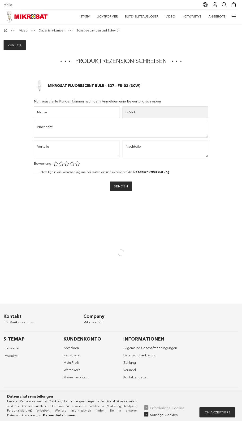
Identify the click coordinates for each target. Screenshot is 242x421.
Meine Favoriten (75, 377)
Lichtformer (198, 16)
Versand (129, 370)
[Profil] (215, 4)
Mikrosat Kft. (93, 322)
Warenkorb (72, 370)
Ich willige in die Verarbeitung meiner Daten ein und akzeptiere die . (105, 172)
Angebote (88, 16)
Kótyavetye (113, 16)
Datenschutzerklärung (139, 355)
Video (135, 16)
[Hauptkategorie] (6, 30)
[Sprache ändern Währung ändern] (205, 4)
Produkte (11, 356)
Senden (121, 186)
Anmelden (71, 348)
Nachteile (133, 146)
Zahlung (129, 362)
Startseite (11, 348)
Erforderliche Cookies (167, 408)
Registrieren (73, 355)
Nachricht (44, 126)
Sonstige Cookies (164, 414)
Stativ (220, 16)
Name (42, 112)
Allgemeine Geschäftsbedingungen (150, 348)
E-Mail (130, 112)
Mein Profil (71, 362)
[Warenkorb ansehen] (233, 4)
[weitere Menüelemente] (233, 16)
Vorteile (43, 146)
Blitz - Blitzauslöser (164, 16)
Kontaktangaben (135, 377)
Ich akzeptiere (217, 412)
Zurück (15, 45)
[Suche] (224, 4)
